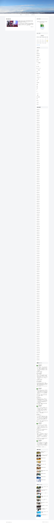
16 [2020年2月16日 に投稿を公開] (47, 40)
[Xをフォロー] (41, 29)
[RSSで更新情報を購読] (43, 29)
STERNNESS (42, 27)
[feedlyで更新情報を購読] (42, 29)
